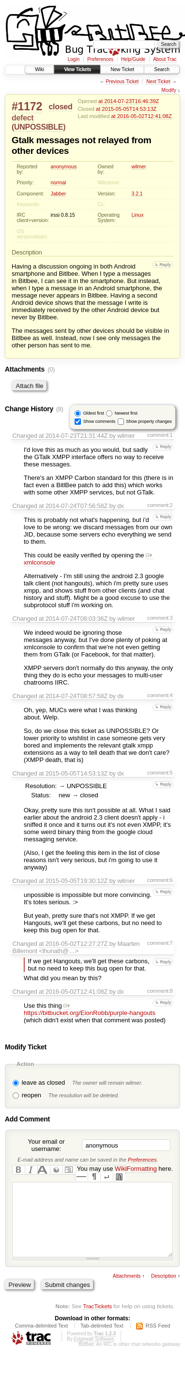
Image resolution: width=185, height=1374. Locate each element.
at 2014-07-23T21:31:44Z (73, 435)
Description (163, 1290)
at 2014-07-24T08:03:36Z (73, 618)
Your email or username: (46, 1145)
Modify (168, 90)
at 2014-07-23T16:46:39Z (128, 101)
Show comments (99, 420)
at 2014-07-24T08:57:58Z (73, 696)
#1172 (27, 106)
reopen (31, 1095)
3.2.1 (137, 193)
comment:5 (160, 773)
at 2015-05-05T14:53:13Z (126, 109)
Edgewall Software (94, 1353)
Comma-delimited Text (41, 1340)
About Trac (164, 59)
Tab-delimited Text (101, 1340)
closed (60, 107)
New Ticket (122, 69)
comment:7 (160, 943)
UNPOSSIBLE (38, 127)
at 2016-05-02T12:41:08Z (141, 116)
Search (162, 69)
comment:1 (160, 435)
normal (58, 182)
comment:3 (160, 618)
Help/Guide (133, 59)
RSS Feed (158, 1340)
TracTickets (97, 1320)
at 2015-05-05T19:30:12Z (73, 880)
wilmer (139, 166)
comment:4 (160, 695)
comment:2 (160, 505)
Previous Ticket (122, 81)
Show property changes (149, 420)
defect (22, 118)
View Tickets (77, 69)
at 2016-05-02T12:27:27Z (73, 943)
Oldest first (93, 412)
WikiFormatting (136, 1168)
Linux (138, 215)
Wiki (39, 69)
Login (73, 59)
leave (29, 1082)
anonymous (64, 166)
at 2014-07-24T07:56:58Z (73, 505)
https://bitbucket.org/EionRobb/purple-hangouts (89, 1009)
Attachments (127, 1290)
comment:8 (160, 991)
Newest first (126, 412)
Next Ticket (158, 81)
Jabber (58, 193)
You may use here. (125, 1168)
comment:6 (160, 880)
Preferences (100, 59)
